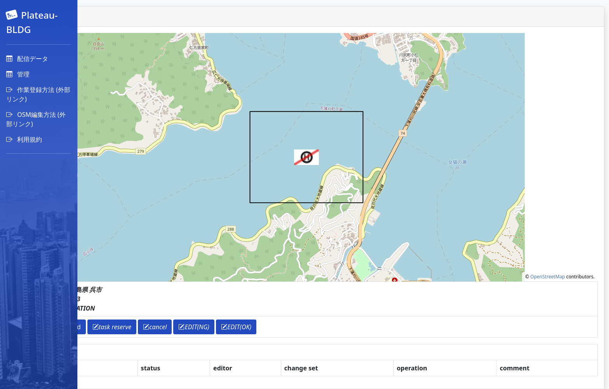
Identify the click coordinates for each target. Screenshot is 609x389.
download (142, 327)
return (106, 327)
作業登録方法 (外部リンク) (38, 94)
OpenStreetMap (547, 276)
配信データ (27, 58)
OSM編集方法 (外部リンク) (36, 119)
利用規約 (24, 139)
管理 (18, 74)
